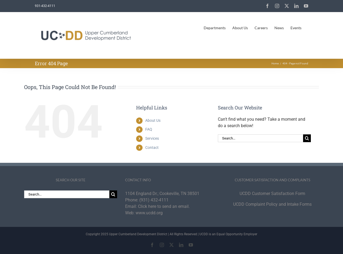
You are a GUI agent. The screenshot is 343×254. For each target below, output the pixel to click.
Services (152, 138)
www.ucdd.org (149, 212)
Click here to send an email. (164, 206)
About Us (153, 120)
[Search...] (260, 138)
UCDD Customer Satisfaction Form (272, 193)
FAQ (148, 129)
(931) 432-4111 (154, 200)
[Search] (307, 138)
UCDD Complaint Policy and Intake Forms (272, 204)
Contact (152, 147)
